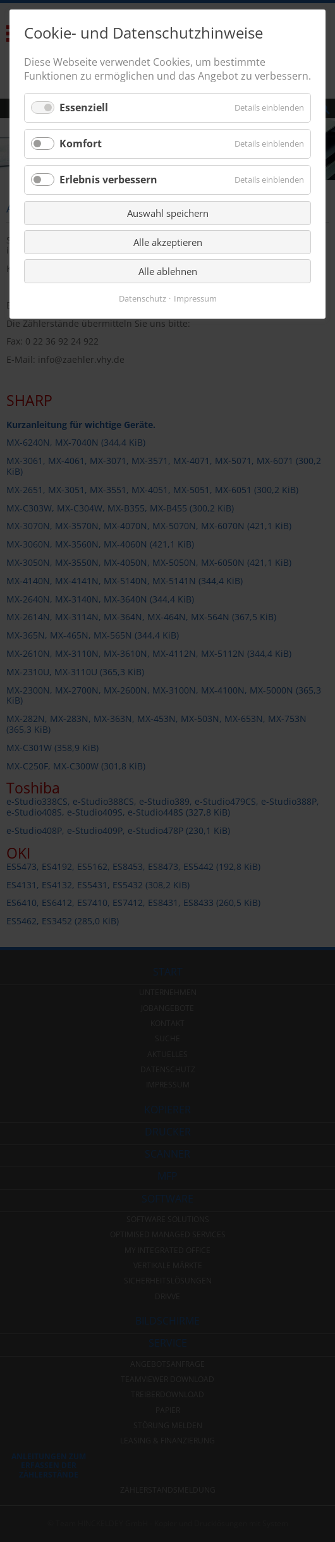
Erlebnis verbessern (108, 180)
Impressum (195, 298)
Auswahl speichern (168, 213)
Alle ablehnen (167, 271)
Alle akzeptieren (167, 242)
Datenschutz (142, 298)
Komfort (80, 143)
